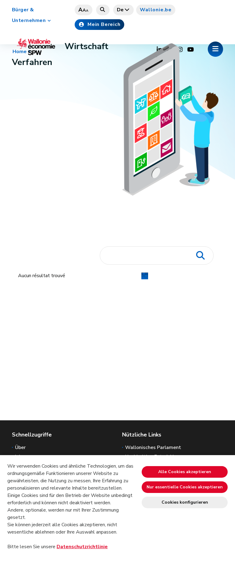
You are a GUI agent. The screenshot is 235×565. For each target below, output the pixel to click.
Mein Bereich (99, 24)
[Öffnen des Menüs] (215, 49)
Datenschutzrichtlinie (82, 546)
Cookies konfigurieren (185, 502)
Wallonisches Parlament (153, 447)
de (123, 9)
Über (20, 447)
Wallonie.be (156, 9)
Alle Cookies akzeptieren (184, 472)
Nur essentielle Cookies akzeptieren (185, 487)
